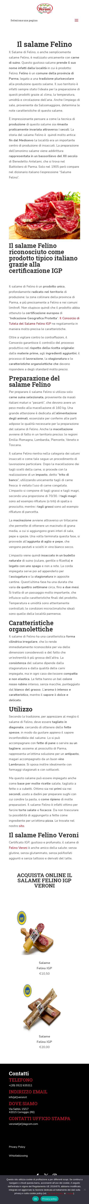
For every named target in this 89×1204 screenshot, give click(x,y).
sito (21, 826)
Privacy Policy (17, 1147)
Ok (35, 1199)
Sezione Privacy (55, 1193)
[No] (84, 1189)
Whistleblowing (18, 1155)
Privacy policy (49, 1199)
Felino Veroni (18, 848)
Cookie (69, 1193)
